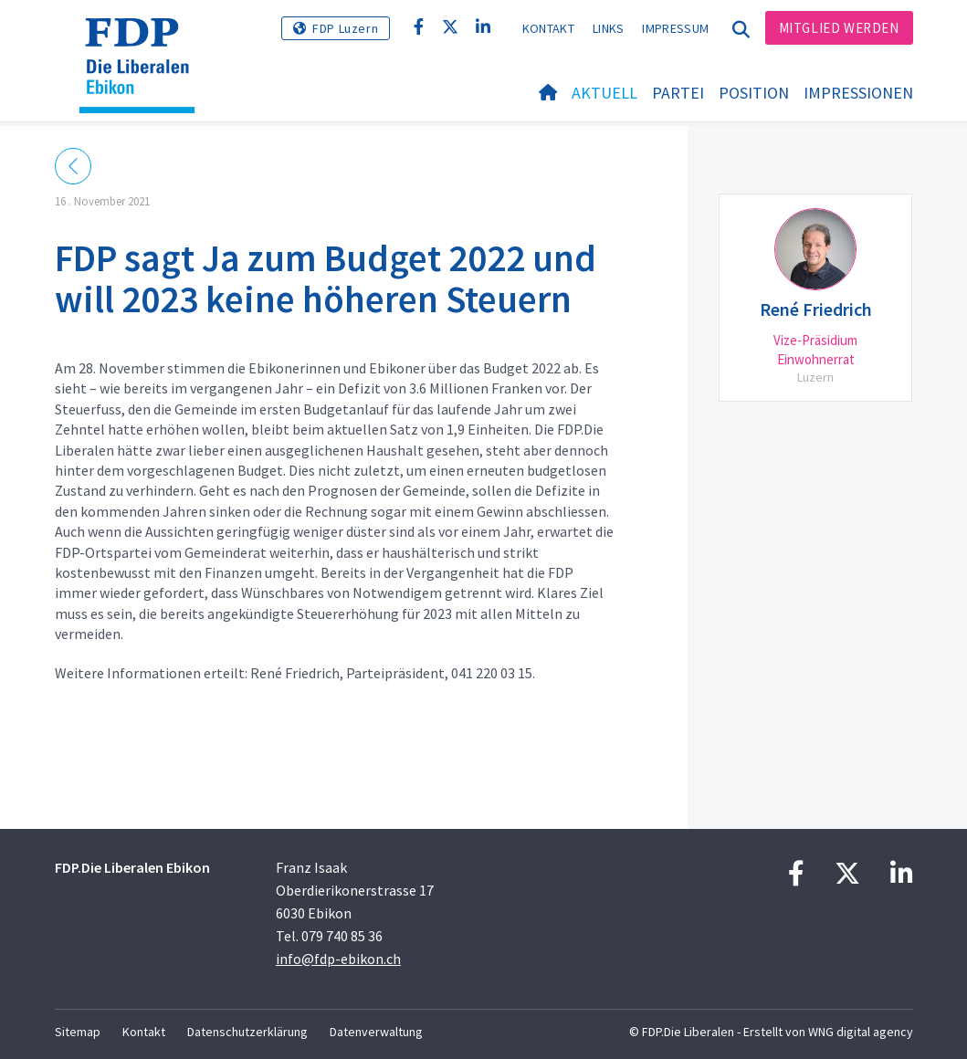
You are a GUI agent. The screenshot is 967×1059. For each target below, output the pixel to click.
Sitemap (77, 1031)
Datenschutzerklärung (247, 1031)
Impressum (675, 28)
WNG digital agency (860, 1031)
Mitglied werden (839, 28)
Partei (678, 92)
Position (754, 92)
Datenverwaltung (376, 1031)
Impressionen (858, 92)
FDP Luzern (345, 28)
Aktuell (604, 92)
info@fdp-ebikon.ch (338, 958)
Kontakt (548, 28)
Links (609, 28)
